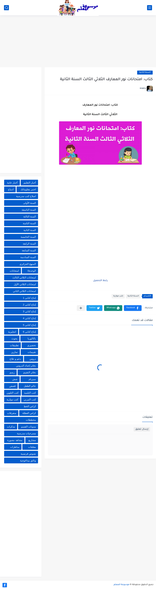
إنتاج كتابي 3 (29, 311)
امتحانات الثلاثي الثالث (24, 277)
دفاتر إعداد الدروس (26, 365)
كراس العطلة (29, 413)
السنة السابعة (29, 250)
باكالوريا (32, 338)
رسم (12, 372)
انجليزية (12, 331)
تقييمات (32, 352)
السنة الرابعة (29, 243)
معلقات (32, 447)
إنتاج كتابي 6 (29, 331)
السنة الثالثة (29, 216)
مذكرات (11, 426)
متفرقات (11, 413)
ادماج (11, 189)
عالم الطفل (30, 386)
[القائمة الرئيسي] (149, 7)
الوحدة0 (32, 270)
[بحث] (6, 7)
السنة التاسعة (29, 209)
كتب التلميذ (30, 392)
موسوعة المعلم (121, 585)
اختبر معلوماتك (28, 189)
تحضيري (31, 345)
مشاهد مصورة (14, 440)
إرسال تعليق (141, 429)
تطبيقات (14, 345)
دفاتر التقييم (29, 372)
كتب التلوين (12, 392)
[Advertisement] (78, 42)
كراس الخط (30, 406)
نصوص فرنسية (28, 453)
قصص (12, 386)
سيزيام (32, 379)
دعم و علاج (15, 358)
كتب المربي (30, 399)
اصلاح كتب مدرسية (26, 196)
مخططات (31, 419)
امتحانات (14, 270)
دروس (32, 358)
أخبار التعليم (29, 182)
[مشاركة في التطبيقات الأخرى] (81, 308)
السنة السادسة (28, 257)
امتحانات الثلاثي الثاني (24, 291)
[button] (133, 308)
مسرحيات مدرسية (26, 433)
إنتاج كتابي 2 (29, 304)
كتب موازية (118, 296)
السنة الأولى (29, 203)
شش (15, 379)
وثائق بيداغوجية (28, 460)
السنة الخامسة (28, 236)
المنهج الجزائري (28, 264)
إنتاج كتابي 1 (29, 297)
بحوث (14, 338)
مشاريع (32, 440)
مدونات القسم (28, 426)
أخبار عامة (12, 182)
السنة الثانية (145, 72)
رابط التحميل (100, 280)
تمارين (14, 352)
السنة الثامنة (29, 223)
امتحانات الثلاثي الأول (25, 284)
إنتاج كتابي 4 (29, 318)
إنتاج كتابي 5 (29, 325)
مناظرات (14, 447)
